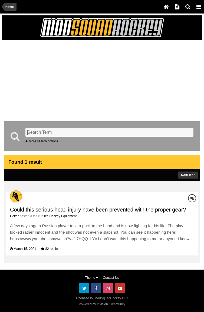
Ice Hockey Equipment (60, 216)
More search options (41, 141)
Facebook (96, 288)
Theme (91, 278)
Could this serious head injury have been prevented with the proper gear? (98, 210)
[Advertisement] (67, 79)
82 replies (50, 249)
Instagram (108, 288)
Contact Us (111, 278)
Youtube (120, 288)
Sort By (188, 174)
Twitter (84, 288)
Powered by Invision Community (102, 304)
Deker (14, 216)
